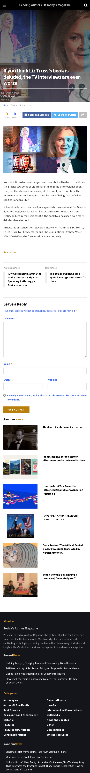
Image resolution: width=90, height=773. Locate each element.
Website (52, 379)
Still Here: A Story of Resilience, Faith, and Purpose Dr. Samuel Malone (42, 668)
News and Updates (58, 720)
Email (7, 380)
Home (6, 105)
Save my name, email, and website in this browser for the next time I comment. (47, 397)
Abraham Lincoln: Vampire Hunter (62, 427)
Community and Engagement (20, 715)
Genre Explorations (14, 734)
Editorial (8, 720)
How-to (51, 705)
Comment (10, 318)
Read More (9, 252)
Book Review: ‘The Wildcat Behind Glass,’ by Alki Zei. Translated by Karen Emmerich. (63, 548)
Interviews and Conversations (64, 710)
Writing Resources (57, 734)
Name (7, 364)
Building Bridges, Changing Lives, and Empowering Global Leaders (41, 663)
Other (50, 724)
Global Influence (56, 700)
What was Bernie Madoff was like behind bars (30, 757)
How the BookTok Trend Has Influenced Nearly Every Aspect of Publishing (63, 489)
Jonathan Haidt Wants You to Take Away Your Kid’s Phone (36, 751)
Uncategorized (55, 729)
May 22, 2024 (9, 95)
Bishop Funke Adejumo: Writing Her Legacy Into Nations (35, 673)
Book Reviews (11, 710)
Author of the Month (16, 705)
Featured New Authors (21, 105)
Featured (8, 724)
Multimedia (53, 715)
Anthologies (10, 700)
